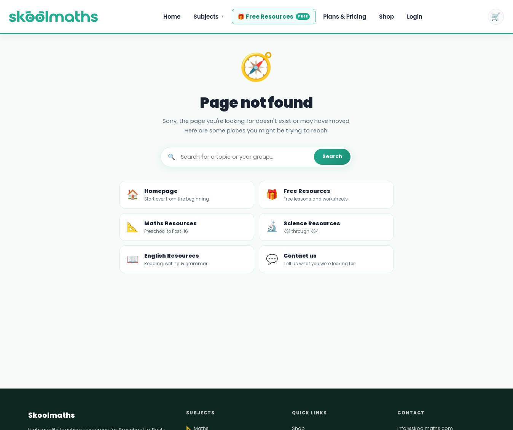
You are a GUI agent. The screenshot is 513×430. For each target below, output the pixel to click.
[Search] (244, 157)
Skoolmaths (51, 415)
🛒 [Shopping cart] (495, 16)
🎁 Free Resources (273, 17)
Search (332, 156)
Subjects (209, 17)
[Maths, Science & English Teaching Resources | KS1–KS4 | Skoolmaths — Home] (53, 16)
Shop (386, 17)
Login (414, 17)
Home (171, 17)
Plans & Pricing (344, 17)
